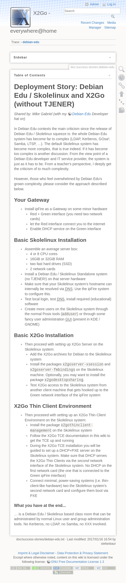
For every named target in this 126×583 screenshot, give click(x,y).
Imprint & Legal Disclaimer (36, 553)
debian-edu (31, 42)
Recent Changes (92, 23)
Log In (111, 4)
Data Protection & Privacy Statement (82, 553)
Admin (94, 4)
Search (113, 16)
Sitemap (110, 27)
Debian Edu (81, 114)
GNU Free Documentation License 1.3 (77, 562)
